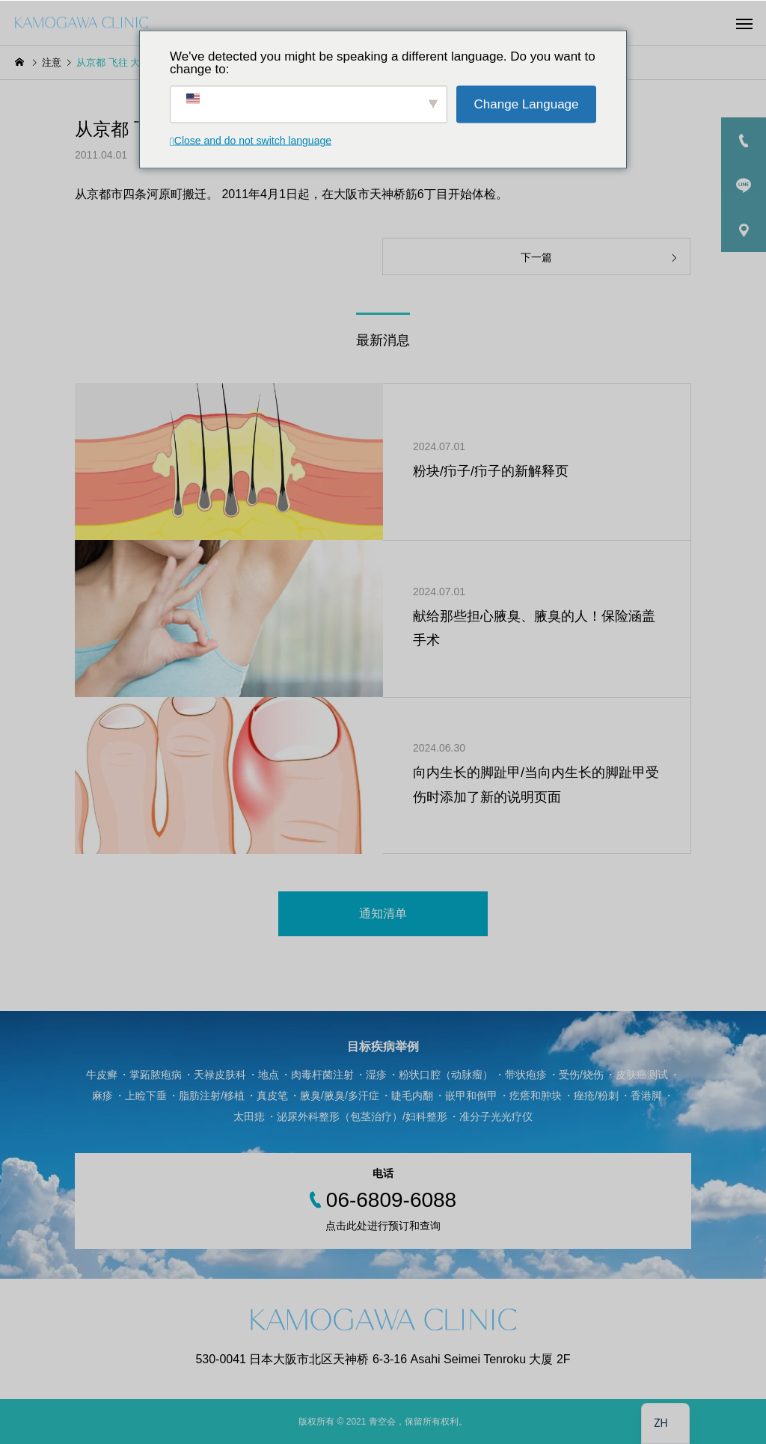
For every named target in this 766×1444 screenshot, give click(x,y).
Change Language (526, 104)
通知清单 (383, 913)
